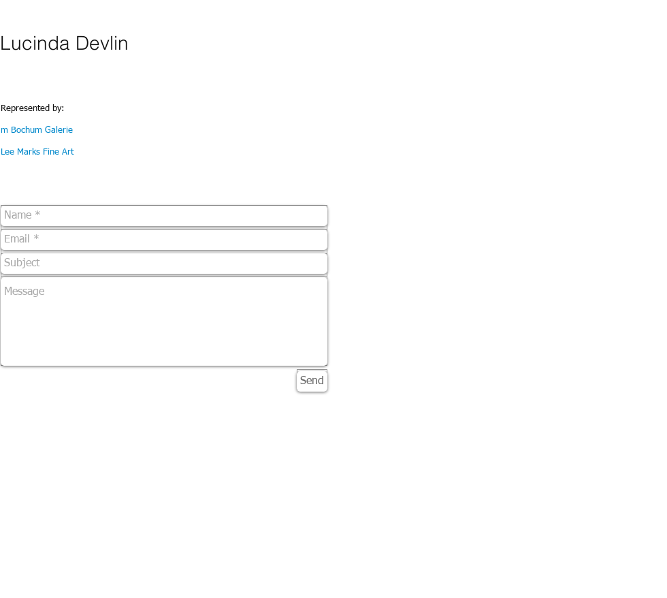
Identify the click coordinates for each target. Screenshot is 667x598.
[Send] (312, 381)
